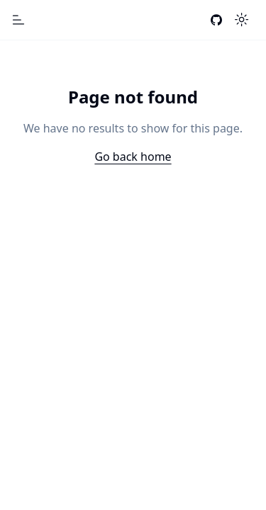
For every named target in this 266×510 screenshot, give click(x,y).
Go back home (132, 156)
